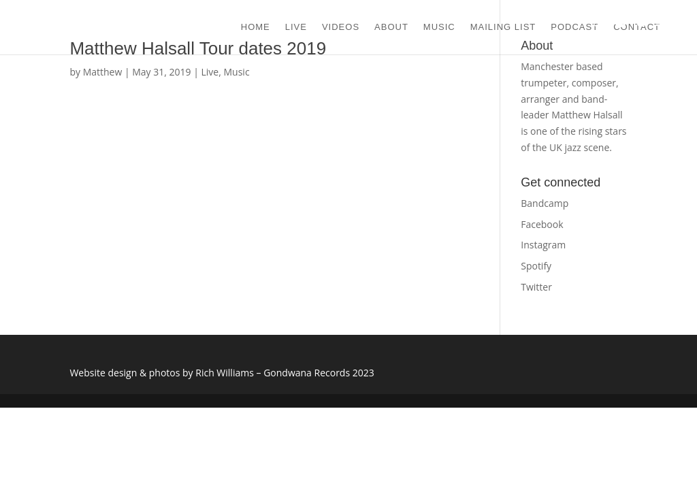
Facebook (542, 224)
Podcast (574, 27)
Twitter (536, 286)
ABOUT (391, 27)
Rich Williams (224, 372)
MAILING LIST (503, 27)
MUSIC (439, 27)
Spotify (536, 265)
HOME (255, 27)
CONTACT (636, 27)
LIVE (296, 27)
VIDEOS (340, 27)
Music (237, 71)
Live (210, 71)
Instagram (543, 244)
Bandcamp (544, 203)
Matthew (103, 71)
